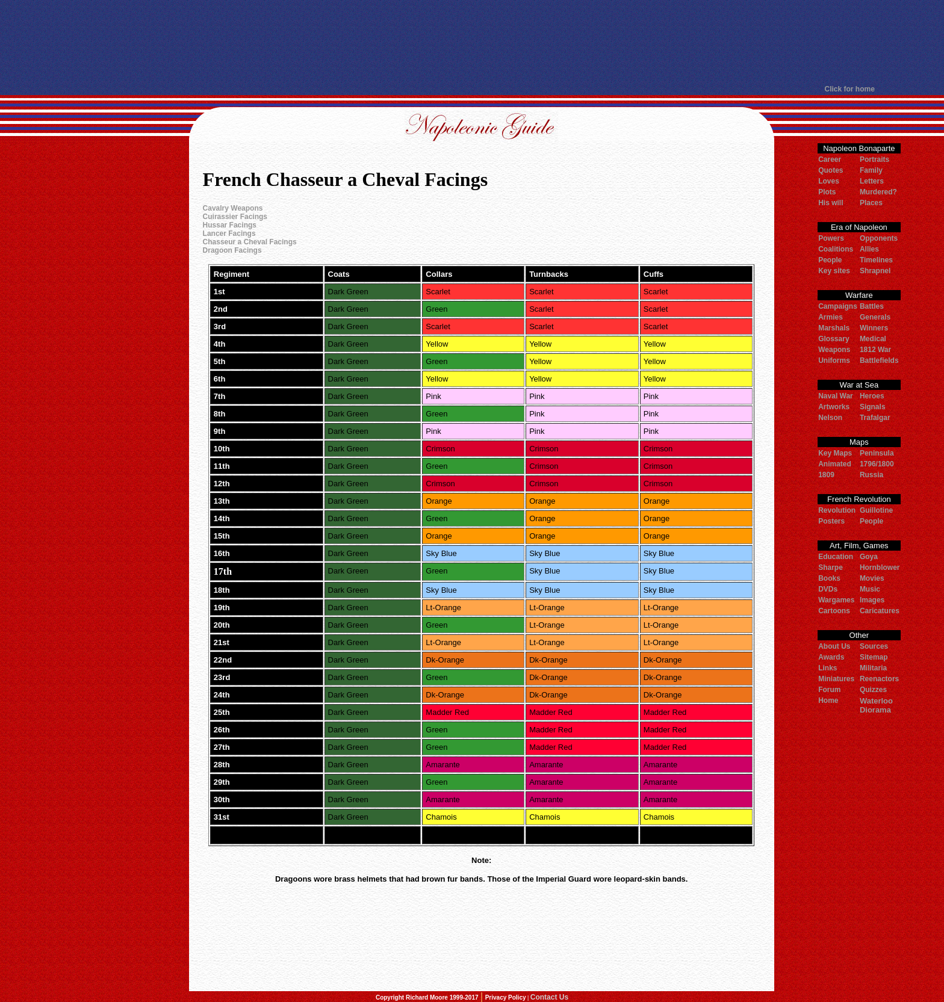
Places (871, 203)
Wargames (836, 600)
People (830, 260)
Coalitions (835, 249)
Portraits (874, 159)
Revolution (837, 510)
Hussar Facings (229, 225)
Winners (874, 328)
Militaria (873, 668)
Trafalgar (875, 417)
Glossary (833, 339)
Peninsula (877, 453)
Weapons (834, 349)
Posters (831, 521)
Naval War (835, 396)
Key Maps (835, 453)
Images (872, 600)
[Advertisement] (472, 42)
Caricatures (879, 611)
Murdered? (878, 192)
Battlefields (879, 360)
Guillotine (876, 510)
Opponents (879, 238)
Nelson (830, 417)
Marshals (833, 328)
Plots (827, 192)
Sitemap (874, 657)
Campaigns (837, 306)
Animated (834, 464)
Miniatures (836, 679)
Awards (831, 657)
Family (871, 170)
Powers (831, 238)
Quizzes (873, 689)
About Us (834, 646)
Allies (869, 249)
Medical (873, 339)
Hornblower (880, 567)
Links (827, 668)
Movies (872, 578)
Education (835, 556)
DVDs (827, 589)
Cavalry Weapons (233, 208)
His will (830, 203)
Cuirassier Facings (235, 216)
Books (829, 578)
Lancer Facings (229, 233)
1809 (826, 475)
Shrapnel (875, 271)
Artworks (833, 407)
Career (829, 159)
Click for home (850, 89)
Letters (872, 181)
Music (870, 589)
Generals (875, 317)
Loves (828, 181)
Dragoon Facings (232, 250)
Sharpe (830, 567)
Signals (873, 407)
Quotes (830, 170)
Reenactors (879, 679)
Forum (829, 689)
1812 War (875, 349)
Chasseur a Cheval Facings (250, 242)
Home (828, 700)
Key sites (834, 271)
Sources (874, 646)
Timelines (876, 260)
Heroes (872, 396)
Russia (871, 475)
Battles (872, 306)
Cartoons (834, 611)
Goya (869, 556)
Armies (830, 317)
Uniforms (834, 360)
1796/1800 (877, 464)
